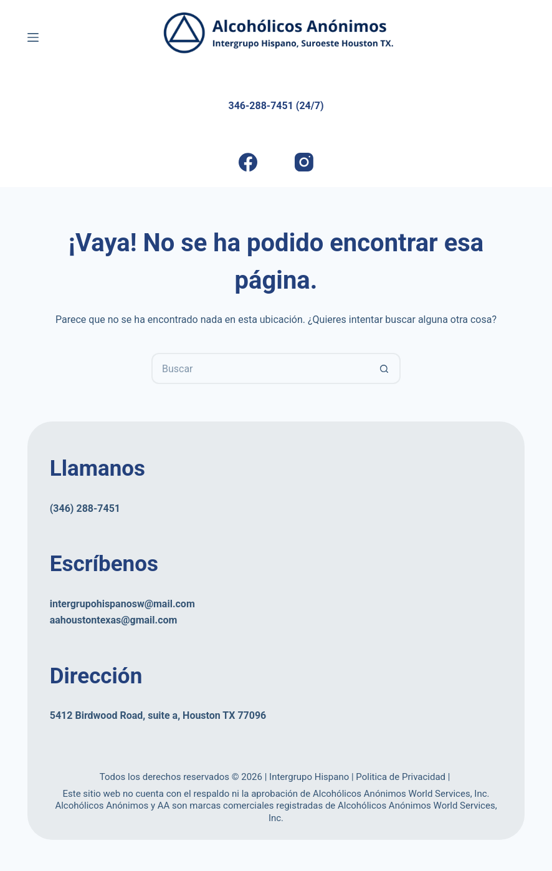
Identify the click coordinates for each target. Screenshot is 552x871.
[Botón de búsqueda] (385, 368)
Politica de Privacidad (401, 776)
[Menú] (33, 37)
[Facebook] (247, 162)
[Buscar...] (260, 368)
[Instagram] (303, 162)
